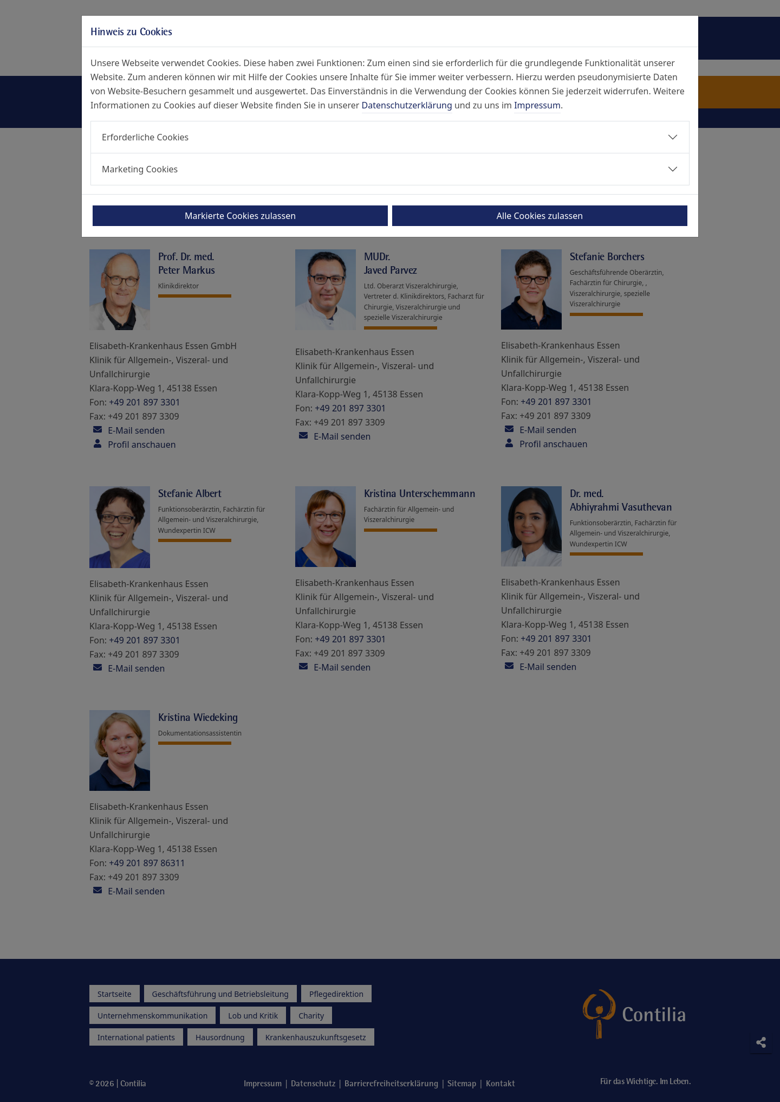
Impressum (537, 105)
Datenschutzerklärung (407, 105)
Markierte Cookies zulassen (240, 216)
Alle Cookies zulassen (540, 216)
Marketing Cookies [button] (140, 169)
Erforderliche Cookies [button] (145, 137)
